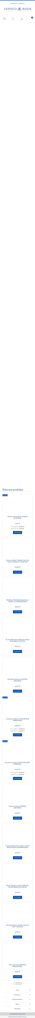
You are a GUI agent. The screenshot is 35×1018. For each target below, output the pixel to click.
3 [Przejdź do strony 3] (20, 983)
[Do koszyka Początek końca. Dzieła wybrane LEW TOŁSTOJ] (17, 937)
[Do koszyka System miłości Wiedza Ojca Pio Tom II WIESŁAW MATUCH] (17, 572)
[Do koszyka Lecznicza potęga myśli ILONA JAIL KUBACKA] (17, 778)
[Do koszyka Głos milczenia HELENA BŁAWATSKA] (17, 976)
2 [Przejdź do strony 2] (17, 983)
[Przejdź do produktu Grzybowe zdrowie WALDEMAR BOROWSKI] (17, 708)
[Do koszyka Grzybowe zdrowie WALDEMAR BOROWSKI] (17, 734)
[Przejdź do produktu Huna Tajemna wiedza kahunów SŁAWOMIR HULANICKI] (17, 875)
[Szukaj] (13, 19)
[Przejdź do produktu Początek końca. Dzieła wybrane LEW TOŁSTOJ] (17, 914)
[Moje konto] (22, 19)
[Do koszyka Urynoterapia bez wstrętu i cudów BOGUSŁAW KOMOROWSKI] (17, 857)
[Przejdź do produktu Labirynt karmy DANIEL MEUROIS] (17, 795)
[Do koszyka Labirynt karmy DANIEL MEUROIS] (17, 818)
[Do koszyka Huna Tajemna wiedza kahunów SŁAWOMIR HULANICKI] (17, 897)
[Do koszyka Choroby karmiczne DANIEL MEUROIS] (17, 691)
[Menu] (4, 19)
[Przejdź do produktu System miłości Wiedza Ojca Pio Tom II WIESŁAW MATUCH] (17, 549)
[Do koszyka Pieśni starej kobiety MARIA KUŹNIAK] (17, 532)
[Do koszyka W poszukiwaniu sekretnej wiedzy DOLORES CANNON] (17, 651)
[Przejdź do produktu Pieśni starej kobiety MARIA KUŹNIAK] (17, 506)
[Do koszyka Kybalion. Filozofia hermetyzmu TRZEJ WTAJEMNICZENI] (17, 611)
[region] (17, 253)
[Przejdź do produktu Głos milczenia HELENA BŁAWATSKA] (17, 954)
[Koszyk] (30, 19)
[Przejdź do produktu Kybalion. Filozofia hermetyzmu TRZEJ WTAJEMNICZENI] (17, 589)
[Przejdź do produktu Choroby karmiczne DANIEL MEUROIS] (17, 668)
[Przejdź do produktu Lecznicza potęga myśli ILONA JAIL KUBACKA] (17, 751)
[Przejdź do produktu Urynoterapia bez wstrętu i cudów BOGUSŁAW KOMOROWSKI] (17, 835)
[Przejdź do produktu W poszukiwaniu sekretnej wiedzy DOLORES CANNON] (17, 629)
